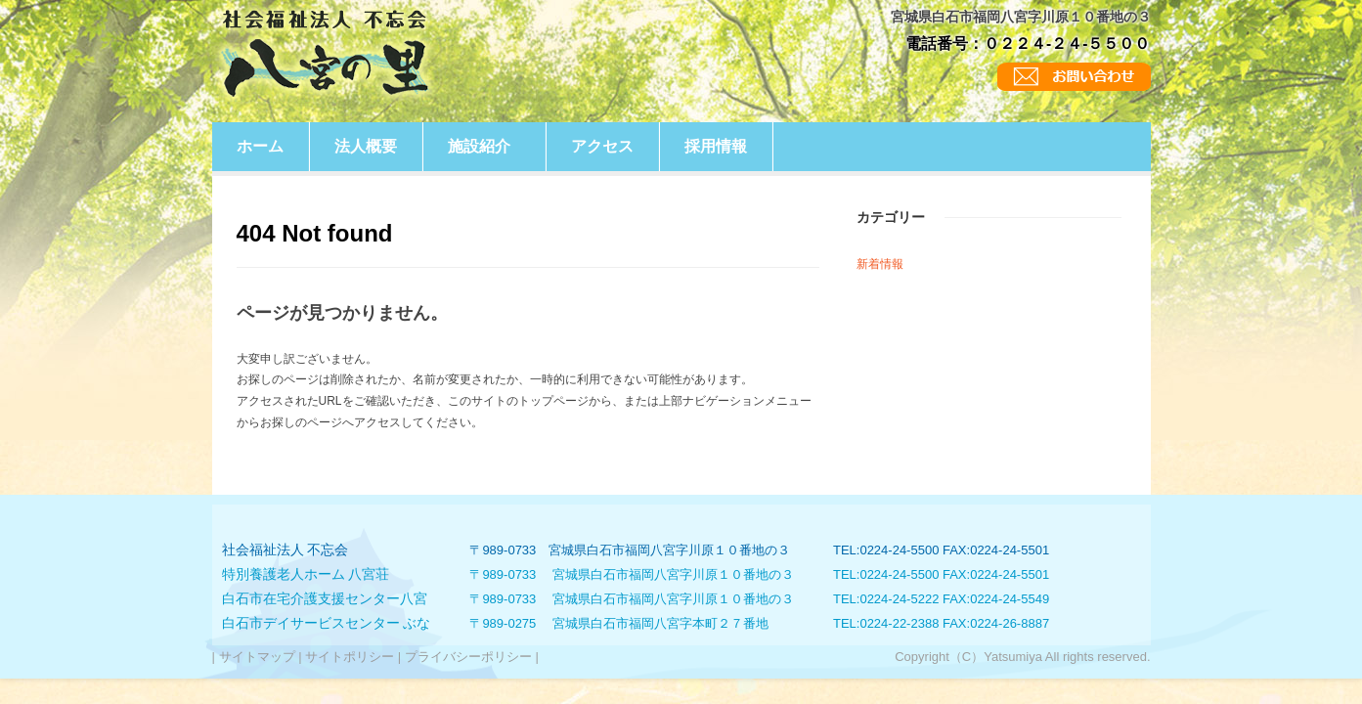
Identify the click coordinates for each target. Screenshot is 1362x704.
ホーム (260, 146)
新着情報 (880, 264)
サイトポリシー (350, 656)
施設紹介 (479, 146)
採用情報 (715, 146)
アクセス (602, 146)
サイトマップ (256, 656)
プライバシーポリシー (468, 656)
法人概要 (365, 146)
